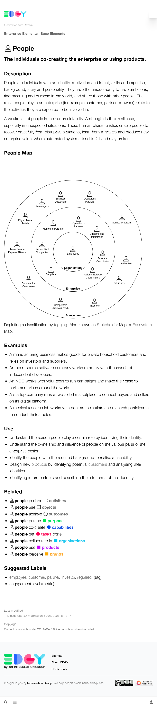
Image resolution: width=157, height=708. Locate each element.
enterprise (53, 102)
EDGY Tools (59, 669)
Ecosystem (142, 324)
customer (37, 577)
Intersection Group (39, 683)
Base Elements (52, 33)
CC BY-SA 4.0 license (50, 629)
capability (123, 457)
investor (68, 577)
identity (63, 82)
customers (98, 464)
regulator (85, 577)
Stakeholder (107, 324)
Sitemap (57, 655)
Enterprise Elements (21, 33)
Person (28, 25)
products (39, 464)
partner (53, 577)
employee (17, 577)
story (31, 89)
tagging (60, 324)
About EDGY (60, 662)
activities (18, 109)
